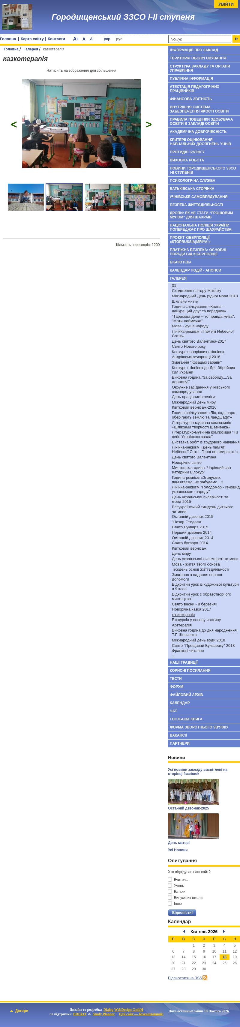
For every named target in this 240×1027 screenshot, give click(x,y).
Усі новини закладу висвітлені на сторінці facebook (197, 771)
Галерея (31, 49)
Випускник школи (185, 898)
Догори (19, 1011)
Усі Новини (178, 850)
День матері (179, 843)
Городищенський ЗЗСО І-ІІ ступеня (123, 17)
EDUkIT (80, 1014)
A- (92, 39)
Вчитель (178, 880)
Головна (8, 39)
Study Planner (104, 1014)
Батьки (176, 892)
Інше (175, 904)
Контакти (56, 39)
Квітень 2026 (204, 931)
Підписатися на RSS (185, 978)
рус (119, 39)
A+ (76, 38)
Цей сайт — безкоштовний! (141, 1014)
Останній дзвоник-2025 (188, 808)
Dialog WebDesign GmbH (123, 1009)
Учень (176, 886)
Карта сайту (32, 39)
